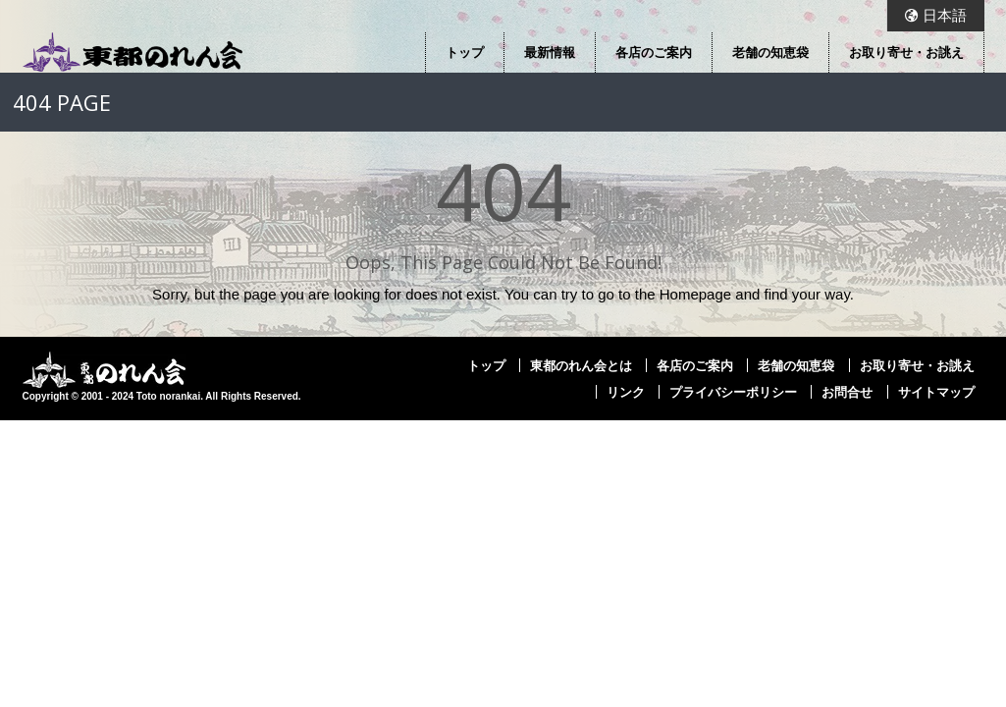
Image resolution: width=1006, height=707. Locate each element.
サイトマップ (936, 392)
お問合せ (847, 392)
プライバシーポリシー (733, 392)
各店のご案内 (653, 52)
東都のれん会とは (581, 365)
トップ (465, 52)
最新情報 (549, 52)
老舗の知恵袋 (770, 52)
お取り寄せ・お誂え (906, 52)
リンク (626, 392)
